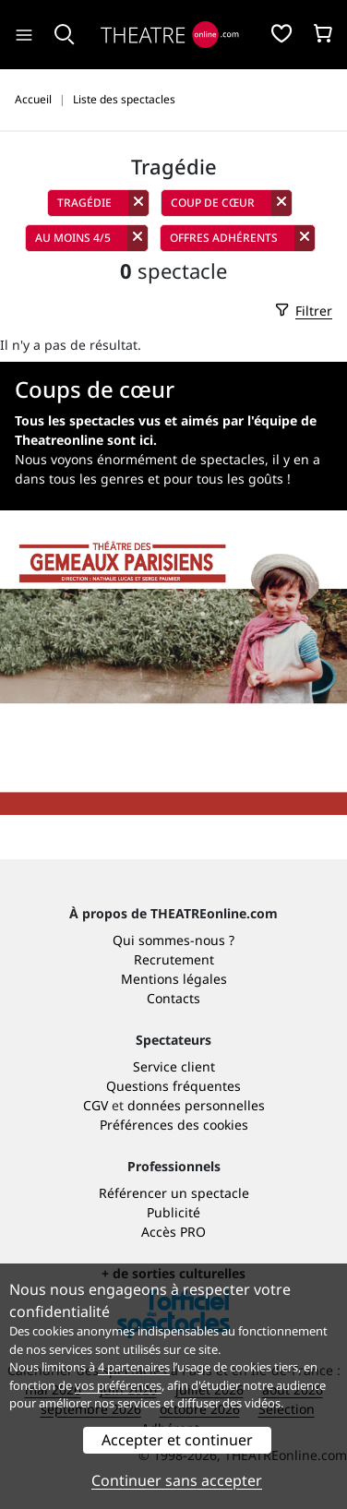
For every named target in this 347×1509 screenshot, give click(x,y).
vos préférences (118, 1385)
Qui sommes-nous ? (173, 940)
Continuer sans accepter (176, 1480)
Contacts (173, 998)
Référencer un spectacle (174, 1193)
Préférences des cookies (174, 1124)
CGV (95, 1105)
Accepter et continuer (177, 1440)
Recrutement (174, 959)
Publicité (173, 1212)
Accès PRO (173, 1231)
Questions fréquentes (173, 1086)
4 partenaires (134, 1367)
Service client (174, 1066)
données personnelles (196, 1105)
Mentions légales (174, 979)
